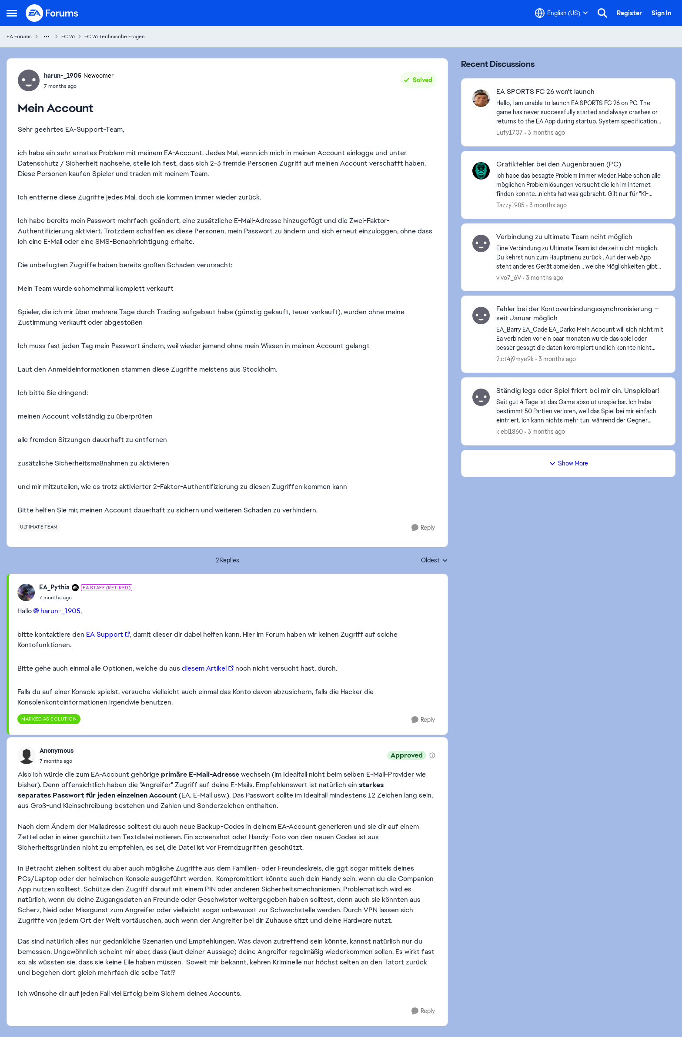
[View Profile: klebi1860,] (481, 397)
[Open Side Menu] (11, 13)
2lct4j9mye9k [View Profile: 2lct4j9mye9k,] (515, 359)
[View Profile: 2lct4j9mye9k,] (481, 315)
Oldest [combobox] (434, 560)
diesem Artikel (204, 668)
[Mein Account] (85, 598)
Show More (568, 463)
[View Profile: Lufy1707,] (481, 98)
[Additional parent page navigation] (46, 36)
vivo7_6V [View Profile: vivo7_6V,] (508, 277)
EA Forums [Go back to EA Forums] (19, 36)
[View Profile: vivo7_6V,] (481, 243)
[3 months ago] (545, 132)
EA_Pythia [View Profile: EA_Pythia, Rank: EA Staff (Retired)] (54, 587)
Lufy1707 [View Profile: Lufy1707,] (509, 132)
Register (629, 13)
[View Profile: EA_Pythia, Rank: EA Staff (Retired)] (26, 592)
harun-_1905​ (60, 610)
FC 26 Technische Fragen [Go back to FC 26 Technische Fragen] (114, 36)
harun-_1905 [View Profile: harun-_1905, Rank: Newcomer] (62, 76)
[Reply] (423, 528)
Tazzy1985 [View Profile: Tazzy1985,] (510, 205)
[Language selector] (561, 13)
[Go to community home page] (52, 13)
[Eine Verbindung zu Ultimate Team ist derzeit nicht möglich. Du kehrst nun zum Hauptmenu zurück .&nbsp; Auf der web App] (580, 257)
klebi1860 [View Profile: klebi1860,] (509, 431)
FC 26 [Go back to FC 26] (68, 36)
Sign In (661, 13)
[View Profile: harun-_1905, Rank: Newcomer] (29, 80)
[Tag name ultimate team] (39, 527)
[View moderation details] (432, 755)
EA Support (104, 634)
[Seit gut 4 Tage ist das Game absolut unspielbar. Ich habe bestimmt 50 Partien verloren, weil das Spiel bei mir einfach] (580, 411)
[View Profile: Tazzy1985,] (481, 170)
